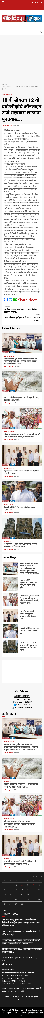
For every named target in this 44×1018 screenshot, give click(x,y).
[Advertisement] (22, 58)
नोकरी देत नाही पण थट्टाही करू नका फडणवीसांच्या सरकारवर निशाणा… (22, 309)
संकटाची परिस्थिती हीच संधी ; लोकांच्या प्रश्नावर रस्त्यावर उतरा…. (22, 491)
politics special (8, 126)
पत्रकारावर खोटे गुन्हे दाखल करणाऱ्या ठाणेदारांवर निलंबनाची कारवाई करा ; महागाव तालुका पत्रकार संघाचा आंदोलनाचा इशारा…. (22, 343)
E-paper (21, 999)
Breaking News (7, 94)
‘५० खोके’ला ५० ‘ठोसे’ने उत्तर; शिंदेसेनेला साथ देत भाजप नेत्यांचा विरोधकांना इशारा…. (22, 528)
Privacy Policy (17, 997)
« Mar (4, 910)
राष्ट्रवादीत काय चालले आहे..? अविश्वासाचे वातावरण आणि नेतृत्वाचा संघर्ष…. (22, 455)
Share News (27, 300)
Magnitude (33, 1013)
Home (7, 997)
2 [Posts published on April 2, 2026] (22, 885)
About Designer (31, 997)
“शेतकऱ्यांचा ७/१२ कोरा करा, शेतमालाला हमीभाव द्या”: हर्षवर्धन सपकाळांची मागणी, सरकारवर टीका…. (22, 418)
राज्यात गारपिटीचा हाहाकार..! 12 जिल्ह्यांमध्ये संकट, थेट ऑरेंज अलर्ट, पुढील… (22, 381)
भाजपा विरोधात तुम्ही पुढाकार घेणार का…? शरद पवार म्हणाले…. (22, 317)
